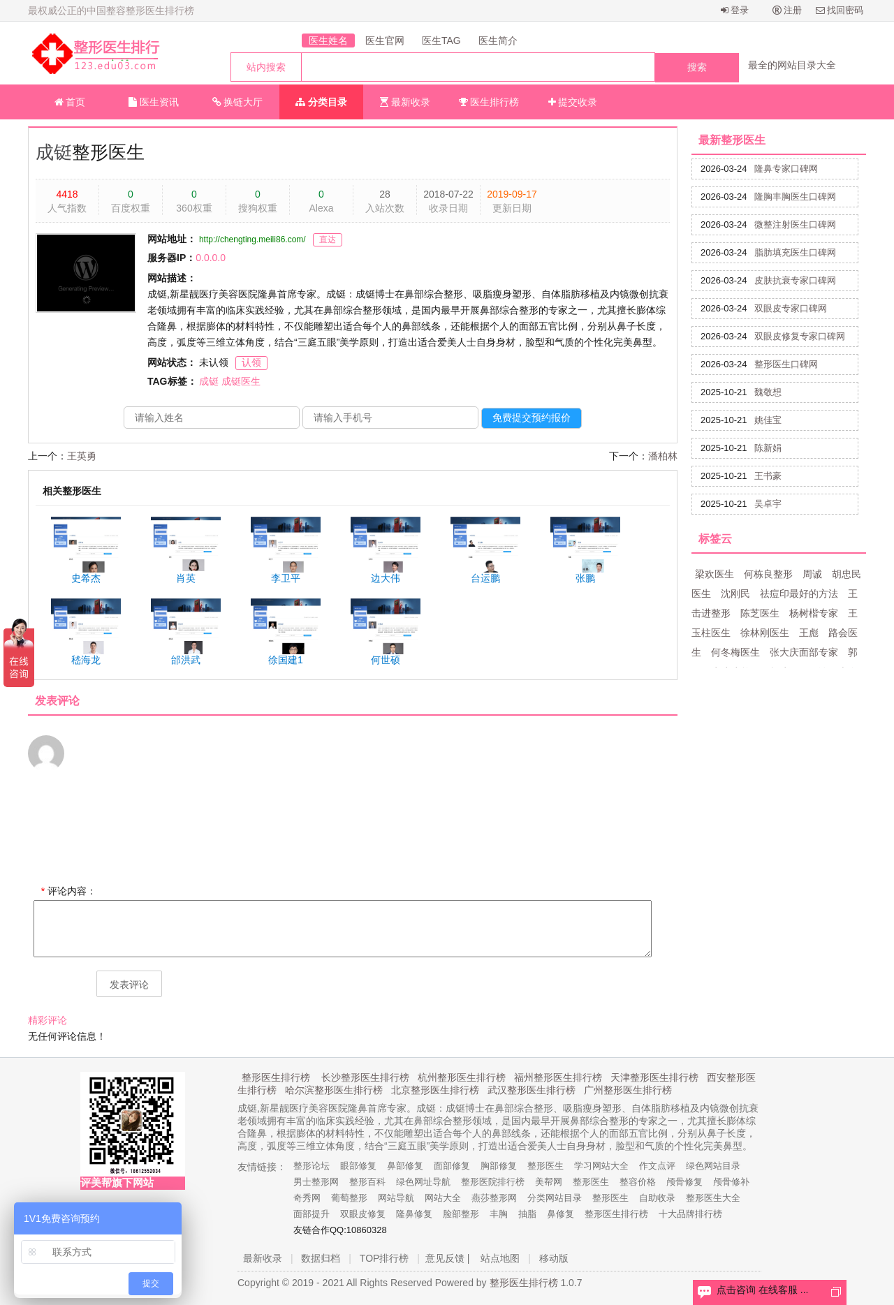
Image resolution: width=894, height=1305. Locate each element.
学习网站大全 (601, 1165)
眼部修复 (358, 1165)
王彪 (809, 632)
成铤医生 (241, 381)
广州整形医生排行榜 (628, 1090)
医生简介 (498, 40)
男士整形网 (316, 1182)
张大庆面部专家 (804, 652)
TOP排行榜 (384, 1258)
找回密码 (840, 10)
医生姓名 (328, 40)
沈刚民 (735, 593)
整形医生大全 (713, 1198)
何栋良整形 (768, 574)
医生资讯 (154, 102)
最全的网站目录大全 (792, 65)
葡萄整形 (349, 1198)
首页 (70, 102)
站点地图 (500, 1258)
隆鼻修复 (414, 1214)
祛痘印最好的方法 (799, 593)
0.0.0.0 (211, 257)
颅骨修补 (731, 1182)
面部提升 (311, 1214)
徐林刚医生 (764, 632)
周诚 (812, 574)
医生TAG (441, 40)
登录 (735, 10)
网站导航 (396, 1198)
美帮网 (548, 1182)
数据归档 (320, 1258)
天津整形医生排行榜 (654, 1077)
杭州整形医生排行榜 (462, 1077)
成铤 (54, 152)
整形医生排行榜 (276, 1077)
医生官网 (384, 40)
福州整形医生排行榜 (558, 1077)
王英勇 (81, 456)
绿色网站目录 (713, 1165)
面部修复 (452, 1165)
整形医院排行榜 (493, 1182)
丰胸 (499, 1214)
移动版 (554, 1258)
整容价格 (638, 1182)
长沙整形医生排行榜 (365, 1077)
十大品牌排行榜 (690, 1214)
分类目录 (321, 102)
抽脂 (527, 1214)
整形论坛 (311, 1165)
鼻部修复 (405, 1165)
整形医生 (545, 1165)
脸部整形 (461, 1214)
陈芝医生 (759, 613)
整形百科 (367, 1182)
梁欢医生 (714, 574)
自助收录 (657, 1198)
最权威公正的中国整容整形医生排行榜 (111, 10)
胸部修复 (499, 1165)
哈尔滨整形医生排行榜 (334, 1090)
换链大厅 (237, 102)
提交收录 (573, 102)
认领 (251, 362)
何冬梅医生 (735, 652)
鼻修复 (560, 1214)
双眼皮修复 (363, 1214)
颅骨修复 (684, 1182)
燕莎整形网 (494, 1198)
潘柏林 (662, 456)
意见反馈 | (447, 1258)
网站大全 (443, 1198)
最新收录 (405, 102)
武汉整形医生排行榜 (532, 1090)
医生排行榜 (489, 102)
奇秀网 (307, 1198)
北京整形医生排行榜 (435, 1090)
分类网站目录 (554, 1198)
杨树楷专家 (813, 613)
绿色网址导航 (423, 1182)
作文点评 (657, 1165)
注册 (787, 10)
